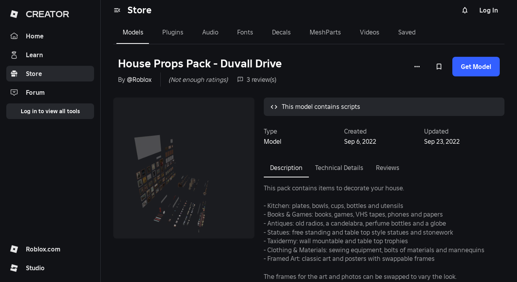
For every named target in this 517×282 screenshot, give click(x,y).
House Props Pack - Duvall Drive (200, 63)
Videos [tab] (369, 32)
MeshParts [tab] (325, 32)
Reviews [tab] (387, 168)
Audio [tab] (210, 32)
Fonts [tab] (245, 32)
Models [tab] (133, 32)
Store (139, 10)
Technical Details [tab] (339, 168)
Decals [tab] (281, 32)
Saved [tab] (406, 32)
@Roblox (139, 79)
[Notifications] (465, 10)
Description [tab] (286, 168)
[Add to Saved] (439, 66)
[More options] (417, 66)
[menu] (117, 10)
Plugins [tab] (172, 32)
